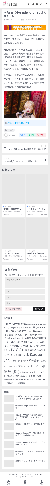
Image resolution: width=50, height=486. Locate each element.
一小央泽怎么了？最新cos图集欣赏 (37, 210)
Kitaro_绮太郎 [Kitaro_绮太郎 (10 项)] (15, 324)
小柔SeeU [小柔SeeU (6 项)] (29, 345)
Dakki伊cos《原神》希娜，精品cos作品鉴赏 (12, 254)
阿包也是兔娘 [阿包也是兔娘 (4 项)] (10, 379)
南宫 (11, 130)
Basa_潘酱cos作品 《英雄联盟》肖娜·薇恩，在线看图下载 (30, 434)
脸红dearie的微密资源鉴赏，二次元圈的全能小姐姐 (30, 443)
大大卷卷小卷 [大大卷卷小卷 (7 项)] (15, 342)
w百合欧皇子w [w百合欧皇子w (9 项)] (24, 331)
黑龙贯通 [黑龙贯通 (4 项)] (22, 383)
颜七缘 (24, 474)
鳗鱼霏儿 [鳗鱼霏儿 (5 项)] (12, 383)
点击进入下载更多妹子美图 (18, 123)
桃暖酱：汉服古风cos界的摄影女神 (30, 424)
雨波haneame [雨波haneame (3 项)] (22, 379)
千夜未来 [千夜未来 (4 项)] (32, 335)
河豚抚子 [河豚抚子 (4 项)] (15, 361)
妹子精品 (21, 20)
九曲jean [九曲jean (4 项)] (22, 335)
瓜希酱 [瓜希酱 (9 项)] (34, 360)
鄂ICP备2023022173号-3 (25, 477)
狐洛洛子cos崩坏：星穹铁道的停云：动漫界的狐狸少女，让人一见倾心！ (30, 416)
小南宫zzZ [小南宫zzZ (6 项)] (16, 345)
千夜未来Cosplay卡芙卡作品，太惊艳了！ (30, 406)
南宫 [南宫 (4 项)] (10, 338)
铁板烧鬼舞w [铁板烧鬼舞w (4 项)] (21, 376)
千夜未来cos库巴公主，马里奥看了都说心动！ (30, 452)
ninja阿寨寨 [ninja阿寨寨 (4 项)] (17, 327)
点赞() (41, 135)
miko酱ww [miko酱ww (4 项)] (31, 324)
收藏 (31, 135)
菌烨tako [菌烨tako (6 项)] (24, 366)
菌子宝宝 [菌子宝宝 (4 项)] (13, 366)
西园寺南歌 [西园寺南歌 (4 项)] (25, 372)
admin (9, 135)
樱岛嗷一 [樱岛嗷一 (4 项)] (20, 355)
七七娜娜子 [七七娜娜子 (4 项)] (11, 335)
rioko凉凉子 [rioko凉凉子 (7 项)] (31, 327)
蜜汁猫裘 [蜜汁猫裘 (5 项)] (36, 366)
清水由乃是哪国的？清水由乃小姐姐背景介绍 (12, 210)
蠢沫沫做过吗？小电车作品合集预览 (30, 460)
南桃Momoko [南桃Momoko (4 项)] (20, 338)
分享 (22, 135)
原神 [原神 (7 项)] (31, 337)
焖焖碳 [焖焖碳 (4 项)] (25, 361)
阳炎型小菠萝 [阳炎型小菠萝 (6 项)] (36, 375)
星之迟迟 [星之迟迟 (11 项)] (18, 349)
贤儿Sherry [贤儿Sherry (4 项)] (37, 372)
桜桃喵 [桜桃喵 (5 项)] (11, 355)
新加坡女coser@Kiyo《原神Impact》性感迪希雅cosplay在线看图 (29, 397)
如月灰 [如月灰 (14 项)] (31, 342)
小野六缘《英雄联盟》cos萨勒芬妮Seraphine (37, 254)
